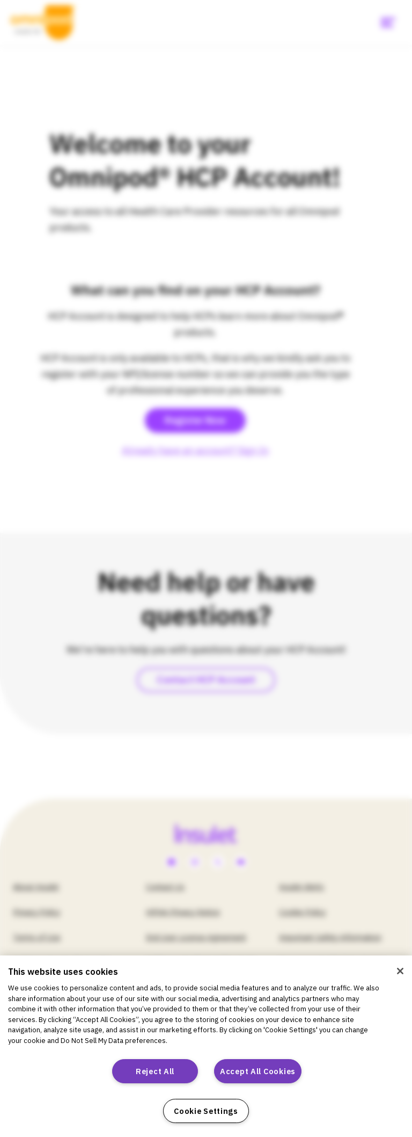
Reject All (155, 1071)
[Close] (400, 971)
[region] (206, 1046)
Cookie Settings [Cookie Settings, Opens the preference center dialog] (206, 1111)
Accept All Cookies (258, 1071)
